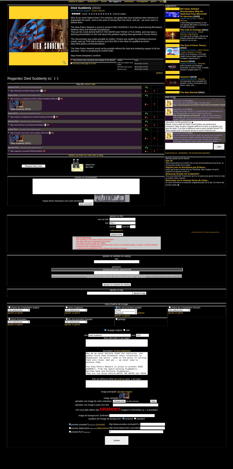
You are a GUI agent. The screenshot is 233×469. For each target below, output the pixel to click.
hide (93, 84)
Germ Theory (203, 50)
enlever (141, 313)
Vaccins (101, 11)
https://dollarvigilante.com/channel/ (187, 115)
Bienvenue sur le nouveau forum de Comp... (187, 180)
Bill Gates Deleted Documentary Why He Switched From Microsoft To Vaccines (193, 13)
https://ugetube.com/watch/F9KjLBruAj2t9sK (25, 151)
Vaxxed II (185, 77)
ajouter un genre (15, 313)
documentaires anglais (80, 11)
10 (42, 91)
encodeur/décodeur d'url (198, 232)
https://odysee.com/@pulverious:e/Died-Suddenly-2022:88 (30, 117)
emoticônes (183, 153)
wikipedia (125, 352)
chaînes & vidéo (76, 1)
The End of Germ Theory (193, 45)
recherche (92, 1)
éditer (159, 73)
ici (135, 277)
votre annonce (117, 230)
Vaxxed (184, 61)
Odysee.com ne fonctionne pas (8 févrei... (186, 167)
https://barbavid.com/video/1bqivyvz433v (24, 91)
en (161, 1)
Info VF (169, 161)
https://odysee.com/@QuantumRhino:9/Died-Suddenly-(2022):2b (32, 99)
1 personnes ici (171, 153)
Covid (94, 11)
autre (154, 1)
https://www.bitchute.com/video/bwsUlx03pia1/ (26, 125)
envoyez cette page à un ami (83, 64)
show (87, 84)
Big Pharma (193, 34)
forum (104, 1)
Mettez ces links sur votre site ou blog (86, 155)
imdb (117, 352)
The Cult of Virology (190, 30)
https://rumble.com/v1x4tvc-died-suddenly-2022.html (28, 133)
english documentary (188, 19)
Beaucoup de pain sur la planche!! (182, 174)
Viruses (199, 52)
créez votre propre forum (212, 232)
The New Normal (189, 92)
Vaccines (183, 21)
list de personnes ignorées (199, 153)
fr (165, 1)
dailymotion (102, 435)
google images (124, 399)
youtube (100, 431)
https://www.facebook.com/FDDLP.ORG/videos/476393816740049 (199, 105)
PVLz (17, 87)
